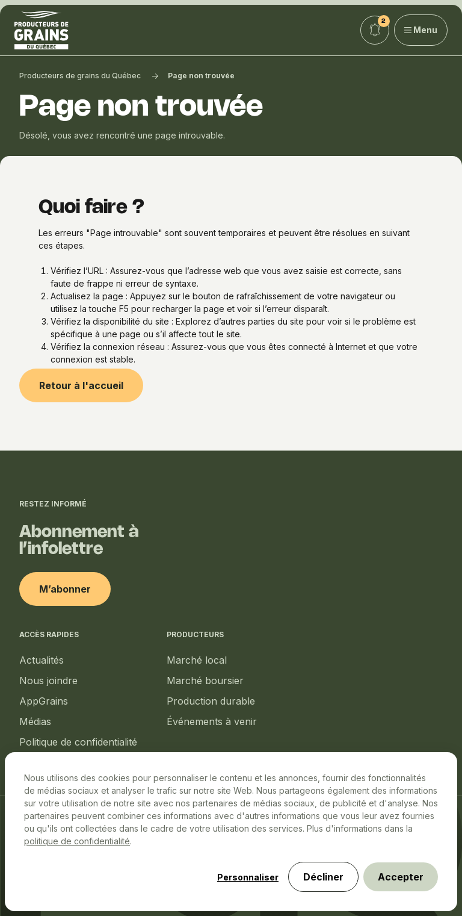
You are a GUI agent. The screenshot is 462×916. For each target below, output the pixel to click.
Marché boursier (205, 681)
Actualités (41, 660)
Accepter (401, 877)
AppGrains (43, 701)
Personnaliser (248, 877)
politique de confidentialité (77, 841)
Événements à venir (212, 721)
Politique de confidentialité (78, 742)
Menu (421, 30)
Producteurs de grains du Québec (80, 75)
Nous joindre (48, 681)
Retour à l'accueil (81, 385)
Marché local (197, 660)
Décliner (323, 877)
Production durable (211, 701)
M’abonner (65, 589)
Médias (35, 721)
